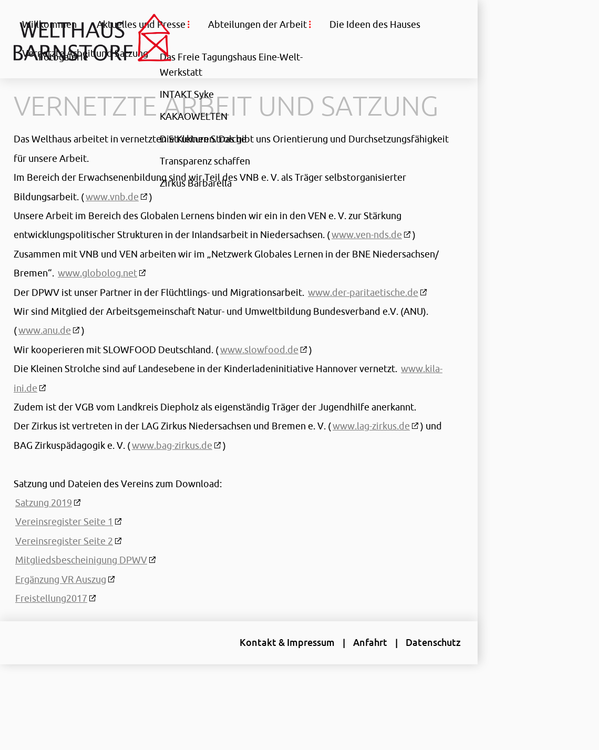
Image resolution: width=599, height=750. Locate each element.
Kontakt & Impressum (274, 669)
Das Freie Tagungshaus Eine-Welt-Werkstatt (231, 64)
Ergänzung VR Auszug (60, 606)
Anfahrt (357, 669)
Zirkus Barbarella (196, 182)
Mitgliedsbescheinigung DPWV (81, 587)
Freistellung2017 (51, 625)
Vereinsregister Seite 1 (64, 548)
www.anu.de (44, 357)
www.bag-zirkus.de (190, 472)
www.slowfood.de (259, 377)
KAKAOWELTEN (194, 116)
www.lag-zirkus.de (371, 453)
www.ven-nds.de (367, 261)
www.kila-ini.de (47, 415)
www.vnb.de (112, 224)
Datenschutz (420, 669)
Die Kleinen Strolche (203, 138)
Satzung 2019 (43, 530)
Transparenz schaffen (205, 160)
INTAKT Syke (187, 94)
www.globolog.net (165, 300)
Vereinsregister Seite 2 (64, 568)
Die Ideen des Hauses (374, 24)
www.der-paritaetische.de (363, 319)
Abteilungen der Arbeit (257, 24)
